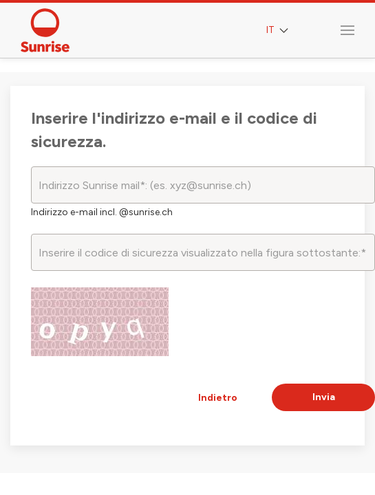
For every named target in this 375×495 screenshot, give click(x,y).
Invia (323, 397)
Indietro (217, 398)
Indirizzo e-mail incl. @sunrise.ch (102, 212)
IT (278, 30)
